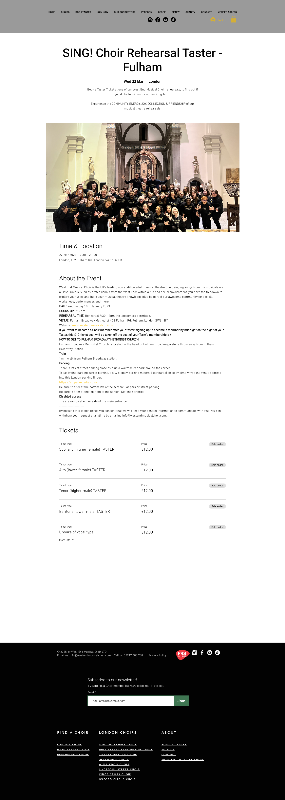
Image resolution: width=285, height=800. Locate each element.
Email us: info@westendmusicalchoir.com (84, 655)
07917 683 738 (133, 655)
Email (91, 692)
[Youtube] (209, 652)
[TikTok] (217, 652)
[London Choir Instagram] (194, 652)
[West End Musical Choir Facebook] (202, 652)
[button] (65, 12)
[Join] (181, 700)
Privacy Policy (157, 655)
